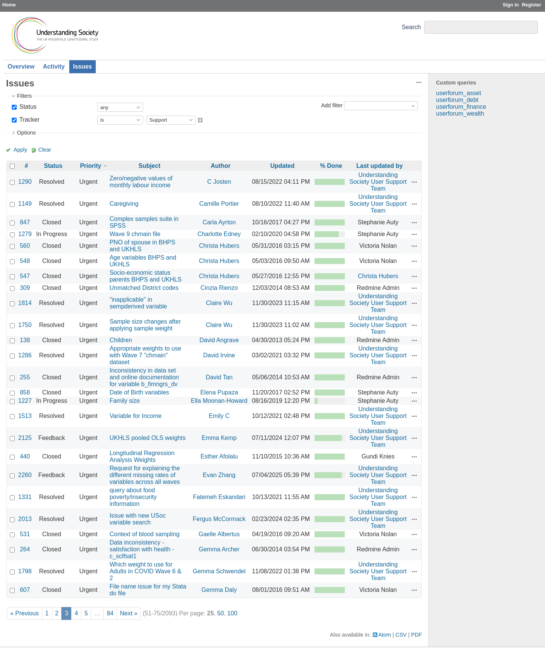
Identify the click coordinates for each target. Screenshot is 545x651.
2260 (25, 475)
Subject (149, 166)
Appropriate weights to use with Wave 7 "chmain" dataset (145, 355)
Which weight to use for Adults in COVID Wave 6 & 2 (145, 571)
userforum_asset (458, 93)
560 (25, 246)
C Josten (219, 181)
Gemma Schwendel (219, 571)
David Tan (219, 377)
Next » (128, 613)
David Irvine (219, 355)
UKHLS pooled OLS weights (147, 438)
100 (232, 613)
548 (25, 261)
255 (25, 377)
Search (411, 27)
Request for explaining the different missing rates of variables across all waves (144, 475)
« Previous (24, 613)
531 (25, 534)
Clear (44, 150)
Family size (124, 400)
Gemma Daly (219, 590)
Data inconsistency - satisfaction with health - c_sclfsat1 (141, 549)
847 (25, 222)
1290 (25, 181)
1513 (25, 416)
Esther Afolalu (219, 456)
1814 (25, 303)
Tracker (29, 119)
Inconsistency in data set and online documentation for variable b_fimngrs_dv (144, 377)
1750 (25, 325)
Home (9, 5)
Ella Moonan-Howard (219, 400)
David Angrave (219, 340)
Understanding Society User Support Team (377, 182)
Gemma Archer (219, 549)
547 (25, 276)
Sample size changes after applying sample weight (145, 325)
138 (25, 340)
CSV (401, 635)
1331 (25, 497)
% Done (331, 166)
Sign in (511, 5)
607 (25, 590)
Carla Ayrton (219, 222)
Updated (282, 166)
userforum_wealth (460, 113)
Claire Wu (219, 303)
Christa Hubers (219, 246)
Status (27, 106)
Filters (24, 96)
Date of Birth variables (139, 392)
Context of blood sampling (144, 534)
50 (220, 613)
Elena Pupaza (219, 392)
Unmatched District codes (143, 288)
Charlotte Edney (219, 234)
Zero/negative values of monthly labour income (140, 181)
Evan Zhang (219, 475)
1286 (25, 355)
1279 (25, 234)
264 (25, 549)
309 (25, 288)
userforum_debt (457, 100)
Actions (414, 182)
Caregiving (123, 203)
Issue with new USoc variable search (137, 519)
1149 (25, 203)
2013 (25, 519)
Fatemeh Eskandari (219, 497)
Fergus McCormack (219, 519)
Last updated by (380, 166)
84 (110, 613)
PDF (416, 635)
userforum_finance (461, 106)
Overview (21, 66)
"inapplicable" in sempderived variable (138, 303)
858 (25, 392)
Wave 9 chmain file (134, 234)
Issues (82, 66)
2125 (25, 438)
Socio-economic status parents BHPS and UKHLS (145, 276)
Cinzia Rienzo (219, 288)
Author (220, 166)
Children (120, 340)
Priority (90, 166)
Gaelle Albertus (219, 534)
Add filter (332, 105)
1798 (25, 571)
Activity (54, 66)
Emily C (219, 416)
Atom (384, 635)
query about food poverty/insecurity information (133, 497)
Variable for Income (135, 416)
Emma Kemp (219, 438)
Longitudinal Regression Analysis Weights (141, 456)
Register (531, 5)
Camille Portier (219, 203)
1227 (25, 400)
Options (26, 133)
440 (25, 456)
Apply (20, 150)
